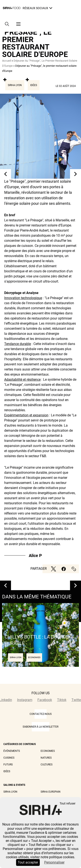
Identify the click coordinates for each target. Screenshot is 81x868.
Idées (33, 85)
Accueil (6, 60)
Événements (11, 750)
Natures (46, 757)
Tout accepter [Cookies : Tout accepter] (28, 862)
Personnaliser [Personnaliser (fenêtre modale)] (54, 862)
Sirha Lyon (15, 85)
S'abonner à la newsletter (40, 726)
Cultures (46, 764)
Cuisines (8, 757)
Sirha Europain (50, 791)
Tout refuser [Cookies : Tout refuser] (68, 803)
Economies (48, 750)
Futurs (8, 764)
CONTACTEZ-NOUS (41, 713)
